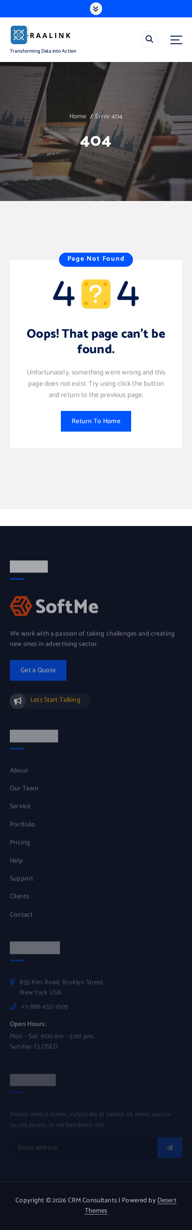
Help (16, 864)
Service (20, 810)
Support (21, 882)
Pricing (20, 847)
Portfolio (22, 828)
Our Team (24, 793)
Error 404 (109, 116)
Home (78, 116)
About (19, 774)
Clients (19, 901)
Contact (21, 918)
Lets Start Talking (55, 703)
